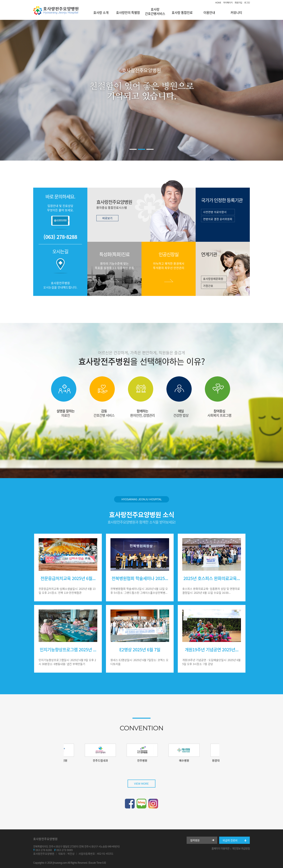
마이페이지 (227, 3)
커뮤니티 (236, 12)
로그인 (247, 3)
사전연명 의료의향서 (215, 212)
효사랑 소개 (100, 12)
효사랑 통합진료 (182, 12)
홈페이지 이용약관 (220, 848)
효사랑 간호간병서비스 (155, 11)
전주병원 (153, 760)
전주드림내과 (111, 760)
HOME (218, 3)
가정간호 (208, 286)
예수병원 (195, 760)
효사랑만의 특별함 (128, 12)
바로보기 (107, 218)
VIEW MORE (141, 784)
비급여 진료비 (230, 840)
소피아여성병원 (69, 760)
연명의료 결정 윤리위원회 (217, 219)
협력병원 (195, 840)
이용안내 (209, 12)
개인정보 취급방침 (241, 848)
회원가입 (238, 3)
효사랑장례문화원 (213, 279)
